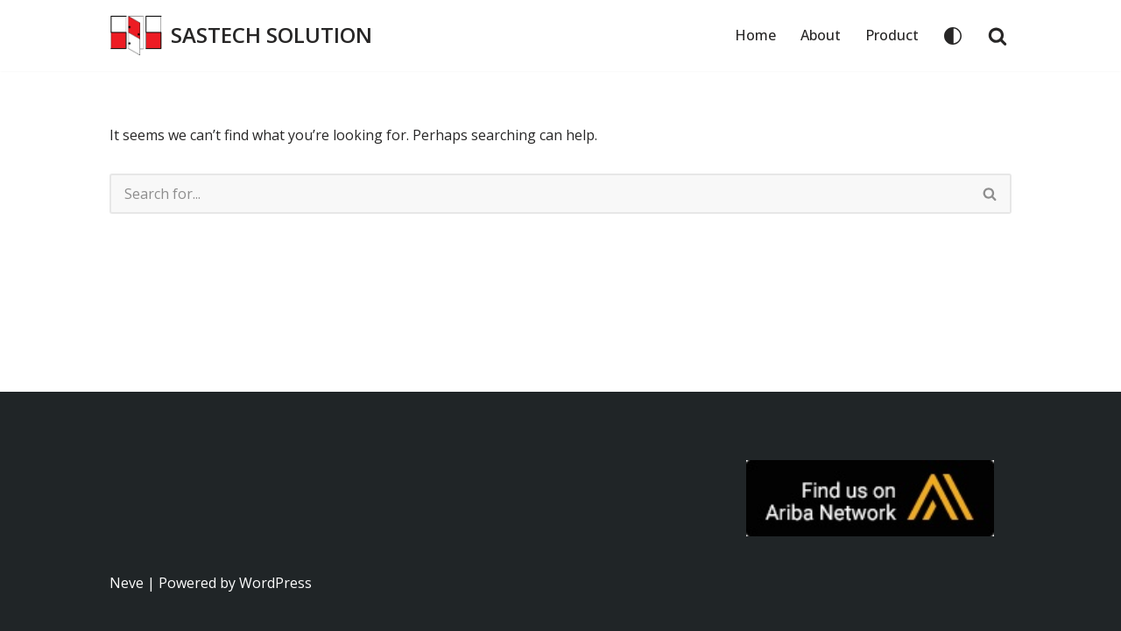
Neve (126, 582)
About (820, 35)
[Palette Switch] (953, 36)
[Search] (997, 36)
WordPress (275, 582)
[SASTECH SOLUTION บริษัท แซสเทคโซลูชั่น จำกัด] (240, 35)
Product (892, 35)
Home (755, 35)
